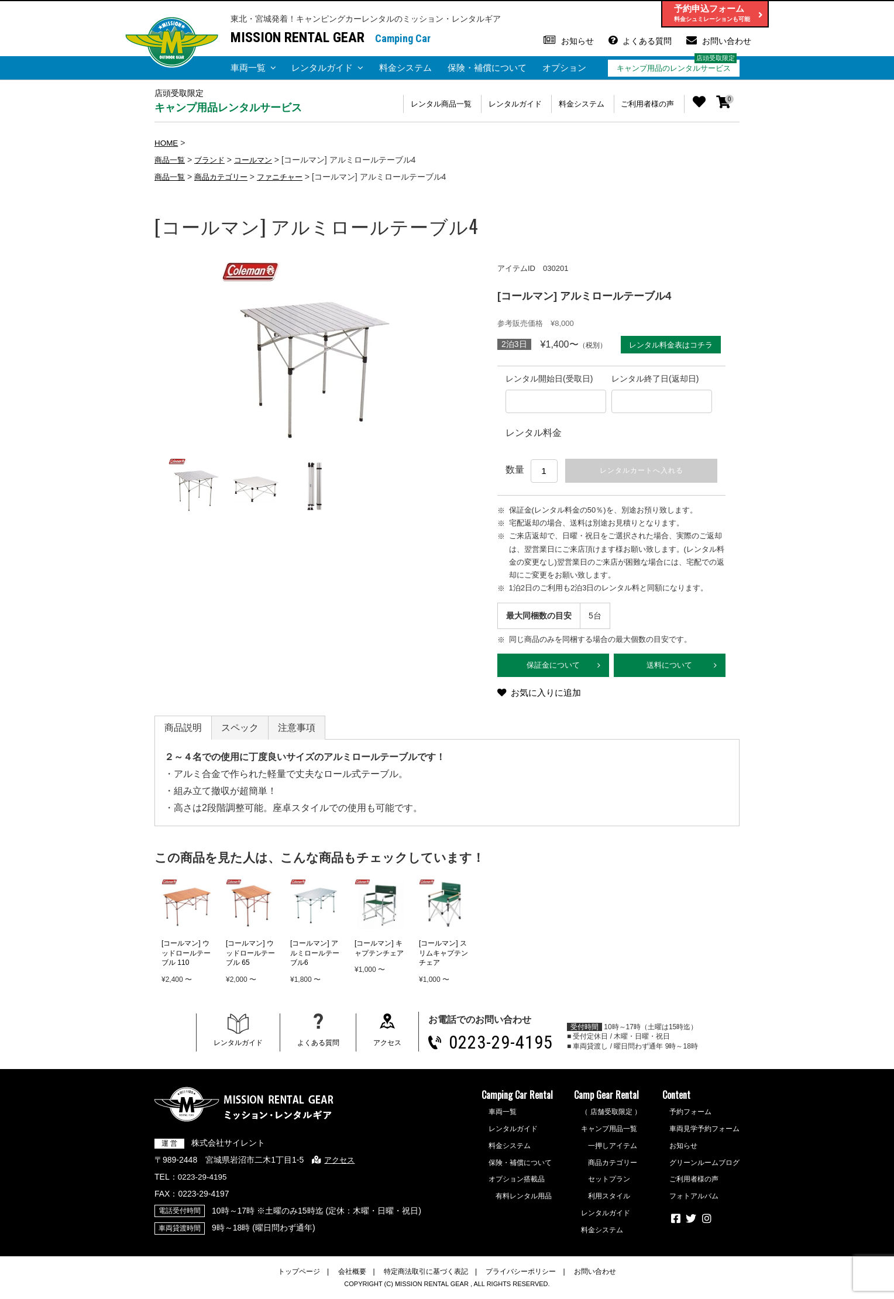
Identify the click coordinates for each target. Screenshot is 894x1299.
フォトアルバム (693, 1201)
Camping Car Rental (517, 1099)
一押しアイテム (612, 1150)
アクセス (388, 1047)
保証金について (553, 667)
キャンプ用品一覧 (609, 1133)
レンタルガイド (322, 68)
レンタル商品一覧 (418, 103)
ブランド (213, 159)
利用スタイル (609, 1201)
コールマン (259, 159)
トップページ (299, 1275)
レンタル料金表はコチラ (669, 344)
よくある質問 (647, 41)
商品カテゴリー (225, 176)
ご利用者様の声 (644, 103)
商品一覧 (170, 159)
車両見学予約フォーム (704, 1133)
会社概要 (352, 1275)
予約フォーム (690, 1116)
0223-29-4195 (506, 1046)
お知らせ (577, 41)
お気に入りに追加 (548, 697)
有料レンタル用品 (524, 1201)
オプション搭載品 (517, 1184)
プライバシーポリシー (521, 1275)
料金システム (405, 68)
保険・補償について (487, 68)
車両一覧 (248, 68)
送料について (669, 667)
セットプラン (609, 1184)
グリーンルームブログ (704, 1167)
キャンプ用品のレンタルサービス (674, 68)
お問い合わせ (726, 41)
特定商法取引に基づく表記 (426, 1275)
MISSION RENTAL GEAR (298, 37)
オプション (564, 68)
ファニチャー (287, 176)
